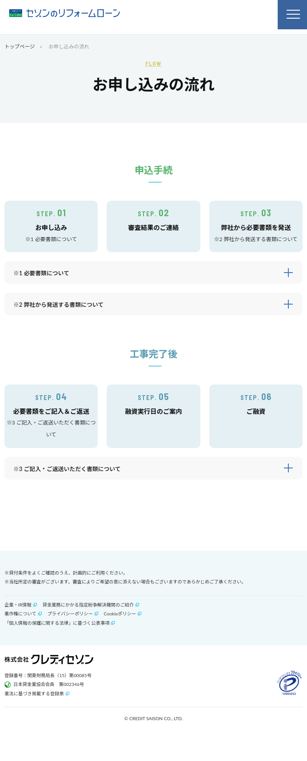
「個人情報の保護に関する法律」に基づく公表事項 (56, 623)
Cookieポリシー (120, 613)
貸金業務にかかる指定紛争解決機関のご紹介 (88, 604)
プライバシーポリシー (70, 613)
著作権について (20, 613)
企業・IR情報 (18, 604)
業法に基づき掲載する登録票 (34, 693)
